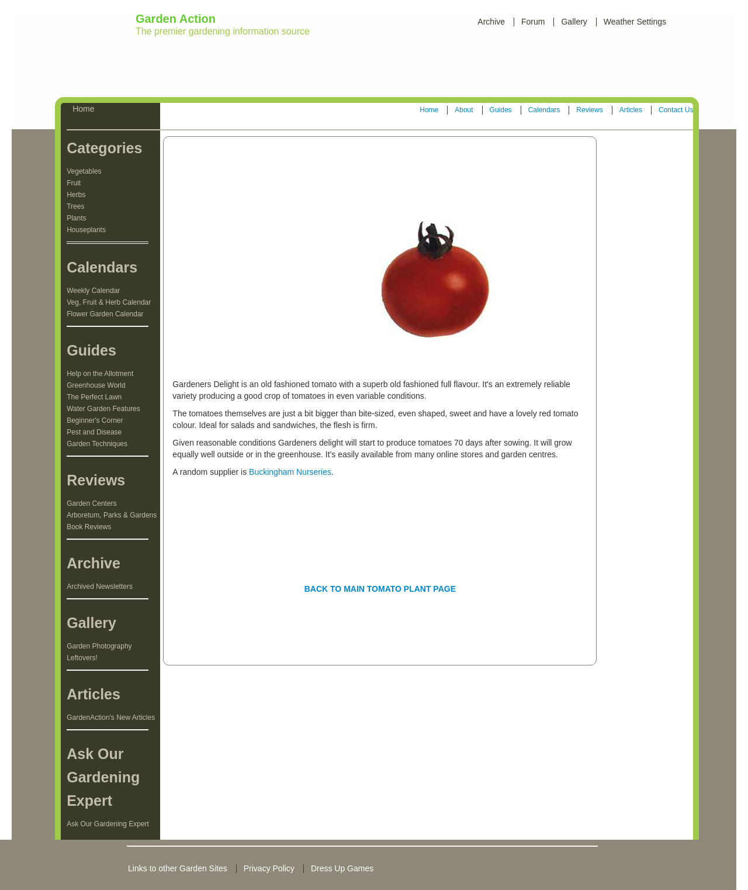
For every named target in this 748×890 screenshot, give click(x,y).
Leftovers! (82, 658)
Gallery (574, 21)
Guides (501, 110)
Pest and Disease (94, 432)
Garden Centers (91, 503)
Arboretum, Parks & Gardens (112, 515)
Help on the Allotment (100, 374)
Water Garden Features (103, 409)
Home (429, 110)
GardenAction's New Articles (111, 717)
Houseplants (86, 230)
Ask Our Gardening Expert (108, 824)
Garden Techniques (97, 444)
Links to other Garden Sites (177, 868)
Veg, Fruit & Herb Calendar (109, 302)
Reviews (589, 110)
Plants (76, 218)
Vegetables (84, 171)
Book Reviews (89, 527)
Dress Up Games (342, 868)
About (464, 110)
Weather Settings (635, 21)
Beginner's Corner (95, 420)
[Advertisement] (376, 69)
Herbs (76, 195)
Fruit (74, 183)
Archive (491, 21)
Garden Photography (99, 646)
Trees (75, 206)
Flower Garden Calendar (105, 314)
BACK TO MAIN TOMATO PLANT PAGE (380, 589)
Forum (533, 21)
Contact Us (676, 110)
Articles (630, 110)
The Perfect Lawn (94, 397)
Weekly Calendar (93, 291)
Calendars (544, 110)
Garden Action (176, 18)
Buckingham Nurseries (290, 472)
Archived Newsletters (100, 586)
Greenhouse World (96, 385)
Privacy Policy (269, 868)
